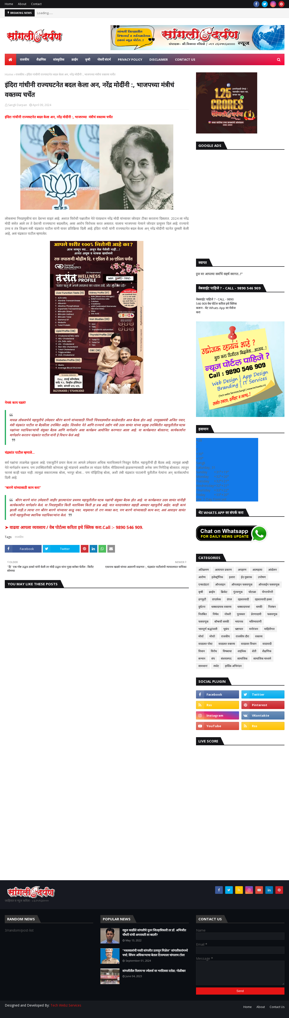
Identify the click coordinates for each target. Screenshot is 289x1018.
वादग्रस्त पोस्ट (205, 644)
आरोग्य (202, 577)
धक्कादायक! (243, 607)
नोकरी (227, 614)
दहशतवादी (243, 599)
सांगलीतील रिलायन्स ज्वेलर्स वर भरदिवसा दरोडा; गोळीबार (153, 971)
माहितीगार (269, 629)
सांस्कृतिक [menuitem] (58, 59)
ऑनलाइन (220, 584)
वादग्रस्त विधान (248, 644)
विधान (201, 651)
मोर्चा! (212, 636)
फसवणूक (203, 621)
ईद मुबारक (246, 577)
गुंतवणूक (238, 592)
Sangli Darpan (17, 105)
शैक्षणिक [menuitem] (41, 59)
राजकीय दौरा (242, 636)
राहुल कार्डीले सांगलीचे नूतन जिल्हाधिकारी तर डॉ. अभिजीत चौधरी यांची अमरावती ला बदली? (154, 932)
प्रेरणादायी (256, 614)
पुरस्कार (241, 614)
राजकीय (20, 74)
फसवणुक (272, 614)
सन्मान (201, 658)
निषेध (215, 614)
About (22, 4)
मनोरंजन (253, 629)
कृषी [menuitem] (87, 59)
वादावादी (267, 644)
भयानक (239, 621)
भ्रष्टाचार (239, 629)
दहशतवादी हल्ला (263, 599)
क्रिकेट (224, 592)
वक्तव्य (258, 636)
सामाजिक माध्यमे (262, 658)
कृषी (200, 592)
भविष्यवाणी (255, 621)
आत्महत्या (257, 570)
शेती (254, 651)
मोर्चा (200, 636)
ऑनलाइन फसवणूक (241, 584)
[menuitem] (10, 59)
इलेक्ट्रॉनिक (217, 577)
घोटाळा (252, 592)
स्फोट (216, 666)
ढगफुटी (202, 599)
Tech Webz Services (65, 1005)
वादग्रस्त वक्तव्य (226, 644)
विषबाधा (227, 651)
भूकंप (226, 629)
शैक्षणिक (266, 651)
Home (9, 4)
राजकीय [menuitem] (24, 59)
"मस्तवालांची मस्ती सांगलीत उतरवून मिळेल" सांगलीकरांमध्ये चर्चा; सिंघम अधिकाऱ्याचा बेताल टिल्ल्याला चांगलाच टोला (155, 952)
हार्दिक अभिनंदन (233, 666)
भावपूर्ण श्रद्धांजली (207, 629)
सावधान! (202, 666)
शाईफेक (242, 651)
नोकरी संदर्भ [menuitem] (104, 59)
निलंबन (272, 607)
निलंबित (202, 614)
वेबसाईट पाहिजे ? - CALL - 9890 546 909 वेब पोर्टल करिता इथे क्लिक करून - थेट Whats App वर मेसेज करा (216, 305)
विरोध (214, 651)
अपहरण (242, 570)
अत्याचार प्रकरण (223, 570)
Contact (36, 4)
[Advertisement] (240, 203)
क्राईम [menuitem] (74, 59)
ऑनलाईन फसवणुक (268, 584)
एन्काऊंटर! (203, 584)
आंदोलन (272, 570)
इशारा (232, 577)
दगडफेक (216, 599)
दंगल (229, 599)
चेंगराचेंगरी (267, 592)
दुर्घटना (201, 607)
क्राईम (212, 592)
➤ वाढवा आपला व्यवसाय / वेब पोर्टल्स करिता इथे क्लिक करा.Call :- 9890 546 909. (74, 527)
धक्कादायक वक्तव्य (221, 607)
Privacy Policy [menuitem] (130, 59)
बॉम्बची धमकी (221, 621)
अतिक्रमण (203, 570)
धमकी (259, 607)
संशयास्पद (226, 658)
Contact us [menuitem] (185, 59)
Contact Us (277, 1007)
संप (213, 658)
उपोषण (262, 577)
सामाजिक (242, 658)
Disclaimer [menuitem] (158, 59)
